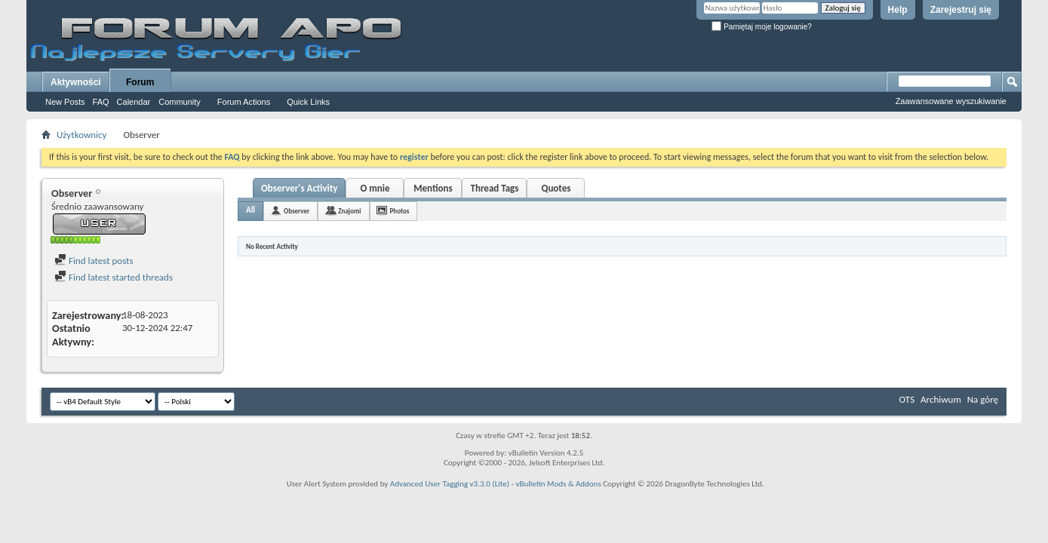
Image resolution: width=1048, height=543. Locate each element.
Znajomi (349, 211)
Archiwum (940, 399)
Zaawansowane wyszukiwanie (951, 101)
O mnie (374, 188)
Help (898, 10)
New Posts (65, 101)
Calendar (134, 101)
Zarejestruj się (960, 10)
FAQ (101, 101)
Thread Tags (494, 188)
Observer (296, 211)
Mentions (433, 188)
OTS (907, 399)
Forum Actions (243, 101)
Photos (400, 211)
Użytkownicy (81, 134)
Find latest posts (94, 260)
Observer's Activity (299, 188)
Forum (140, 82)
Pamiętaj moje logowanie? (761, 27)
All (250, 210)
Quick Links (308, 101)
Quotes (555, 188)
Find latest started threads (113, 277)
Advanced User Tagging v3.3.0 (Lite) (449, 484)
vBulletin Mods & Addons (558, 484)
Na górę (982, 399)
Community (179, 101)
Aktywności (76, 82)
